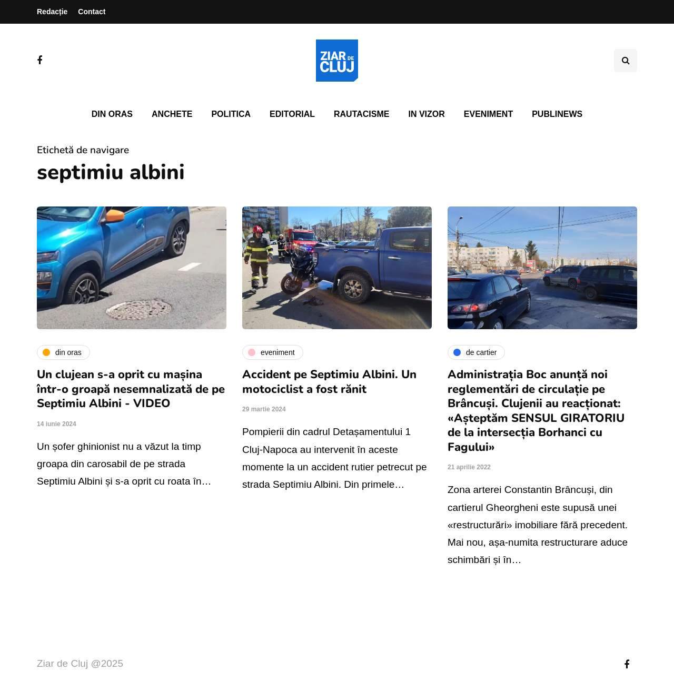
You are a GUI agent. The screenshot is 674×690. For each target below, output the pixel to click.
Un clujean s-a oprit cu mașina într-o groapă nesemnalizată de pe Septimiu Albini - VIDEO (131, 389)
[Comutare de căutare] (625, 60)
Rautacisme (361, 114)
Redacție (52, 11)
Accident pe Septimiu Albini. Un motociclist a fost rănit (329, 382)
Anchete (172, 114)
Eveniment (488, 114)
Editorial (292, 114)
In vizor (426, 114)
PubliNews (557, 114)
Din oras (112, 114)
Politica (231, 114)
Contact (91, 11)
